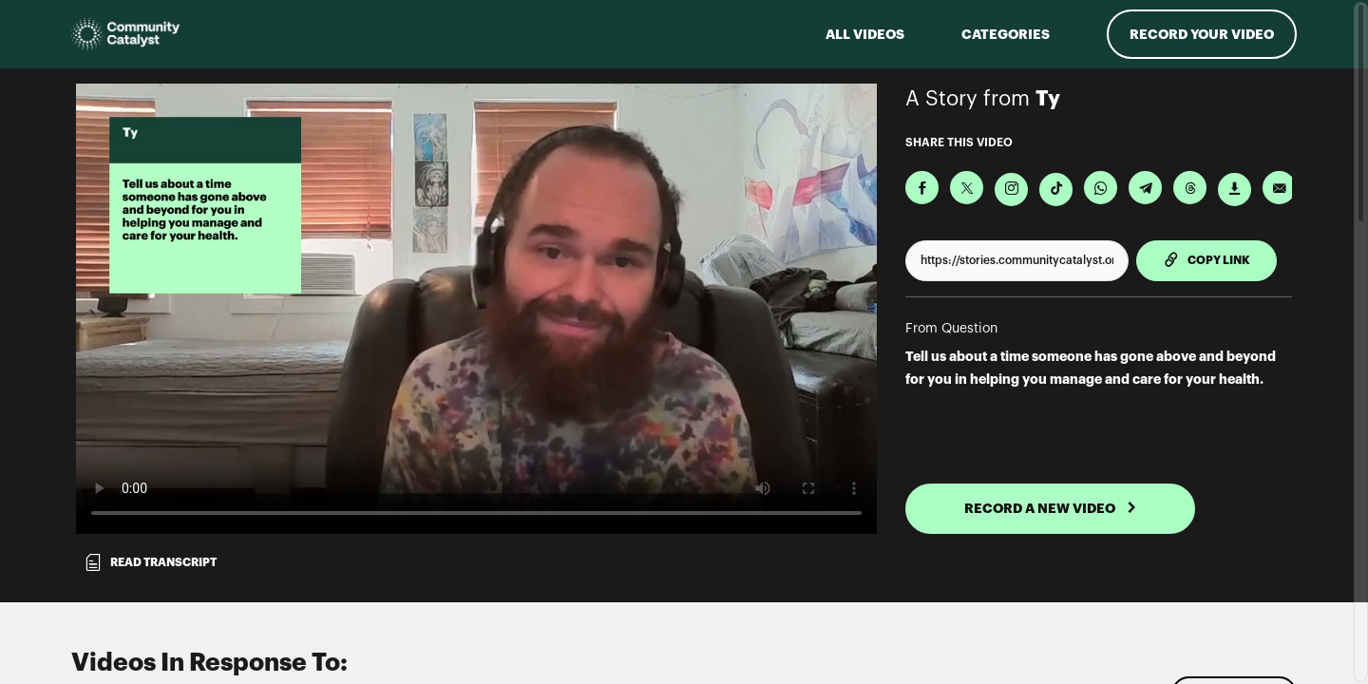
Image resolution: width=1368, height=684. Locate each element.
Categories (1005, 34)
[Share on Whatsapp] (1100, 187)
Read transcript (150, 562)
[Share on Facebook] (922, 187)
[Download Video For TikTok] (1056, 189)
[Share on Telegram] (1145, 187)
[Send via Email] (1279, 187)
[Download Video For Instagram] (1011, 189)
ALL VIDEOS (865, 34)
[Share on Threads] (1189, 187)
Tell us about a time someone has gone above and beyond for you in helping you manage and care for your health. (1090, 368)
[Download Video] (1234, 189)
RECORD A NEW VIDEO (1050, 508)
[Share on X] (966, 187)
